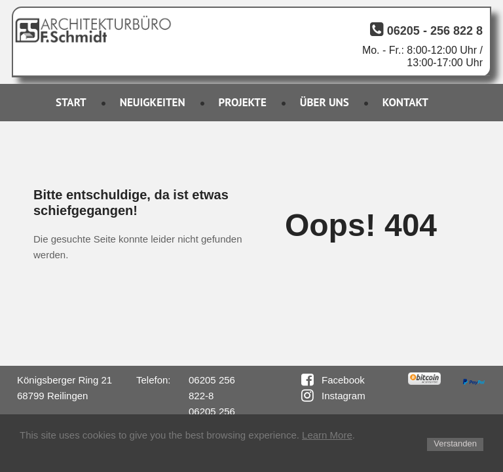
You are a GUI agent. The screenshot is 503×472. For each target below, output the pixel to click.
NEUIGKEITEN (152, 102)
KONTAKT (405, 102)
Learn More (327, 435)
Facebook (343, 379)
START (71, 102)
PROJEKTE (243, 102)
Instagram (343, 395)
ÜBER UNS (324, 102)
